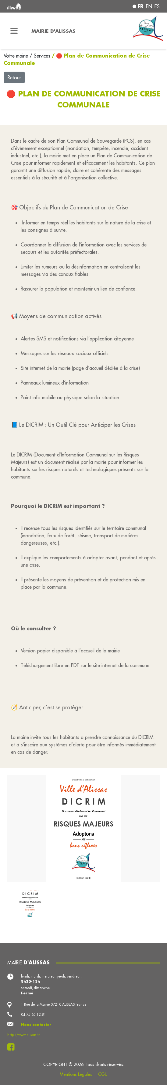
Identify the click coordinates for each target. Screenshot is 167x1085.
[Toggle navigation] (14, 31)
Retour (14, 77)
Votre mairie (17, 56)
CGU (103, 1074)
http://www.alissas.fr (23, 1034)
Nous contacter (36, 1024)
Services (43, 56)
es (157, 6)
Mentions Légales (76, 1074)
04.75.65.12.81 (33, 1014)
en (149, 6)
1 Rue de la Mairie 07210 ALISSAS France (53, 1004)
